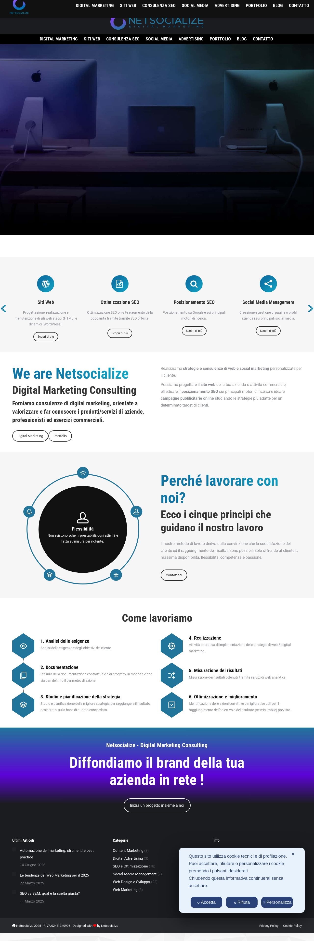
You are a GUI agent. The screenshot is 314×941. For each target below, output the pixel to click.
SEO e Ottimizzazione (130, 866)
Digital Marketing (30, 436)
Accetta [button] (206, 902)
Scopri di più (46, 336)
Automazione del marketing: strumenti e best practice (57, 853)
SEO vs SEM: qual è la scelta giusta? (50, 893)
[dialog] (242, 880)
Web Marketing (125, 890)
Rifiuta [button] (242, 902)
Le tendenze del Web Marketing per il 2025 (54, 875)
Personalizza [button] (277, 902)
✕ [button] (293, 854)
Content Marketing (128, 850)
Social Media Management (135, 874)
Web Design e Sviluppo (131, 882)
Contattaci (174, 575)
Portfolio (60, 436)
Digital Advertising (128, 858)
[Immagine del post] (14, 849)
